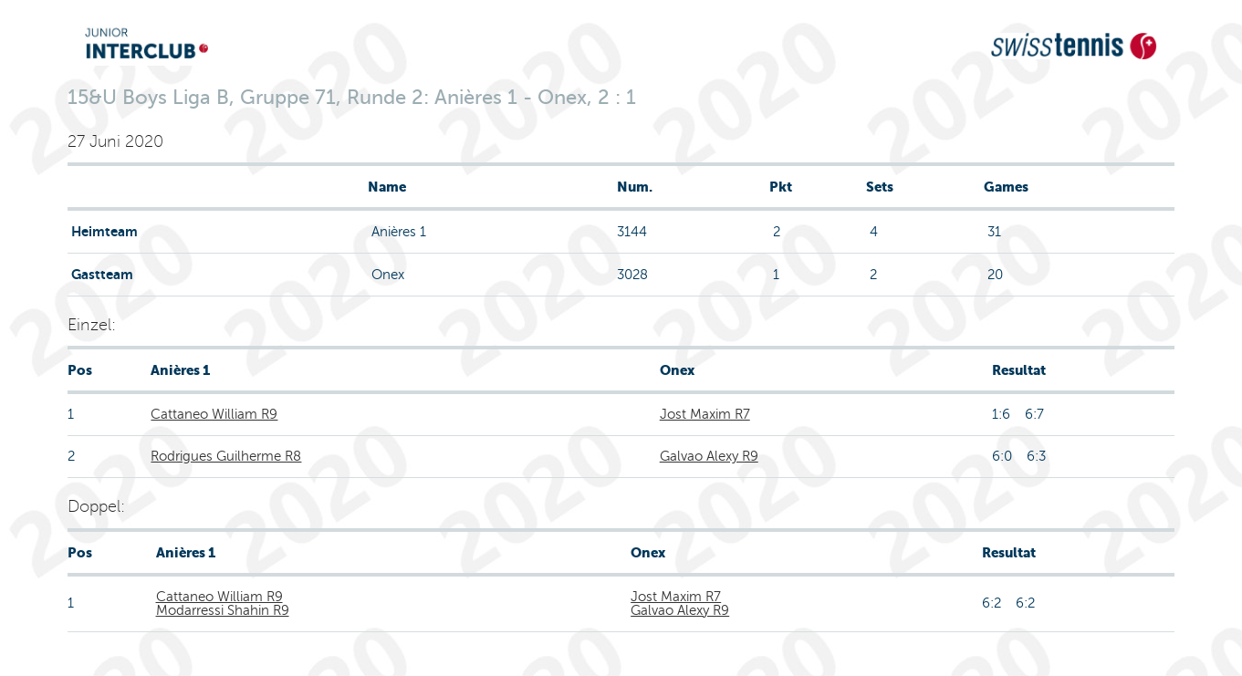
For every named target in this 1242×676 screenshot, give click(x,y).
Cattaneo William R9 (214, 414)
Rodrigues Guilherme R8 (226, 456)
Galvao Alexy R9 (709, 456)
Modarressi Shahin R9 (222, 610)
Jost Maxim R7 (705, 414)
